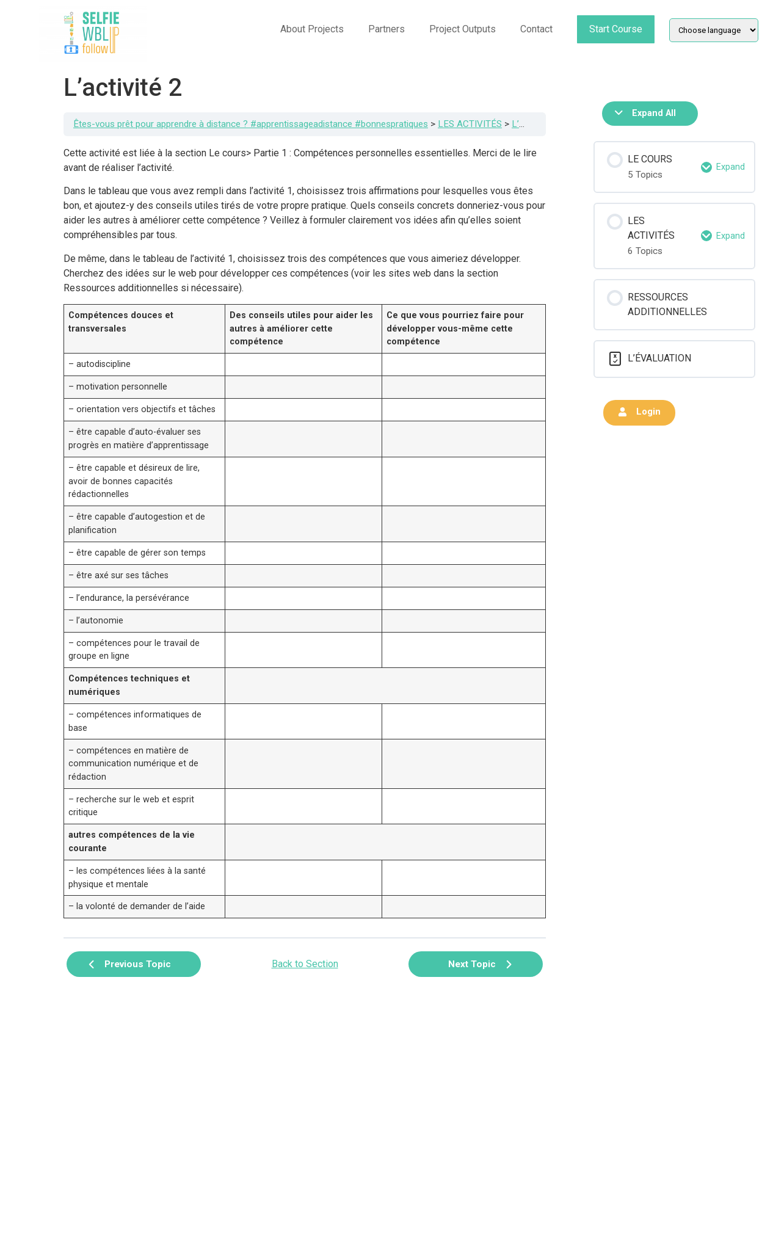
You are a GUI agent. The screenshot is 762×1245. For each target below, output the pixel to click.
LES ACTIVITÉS (470, 123)
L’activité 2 (534, 123)
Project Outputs (462, 29)
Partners (386, 29)
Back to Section (305, 964)
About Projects (312, 29)
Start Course (615, 29)
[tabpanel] (305, 536)
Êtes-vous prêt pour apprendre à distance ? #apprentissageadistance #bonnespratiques (250, 123)
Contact (536, 29)
